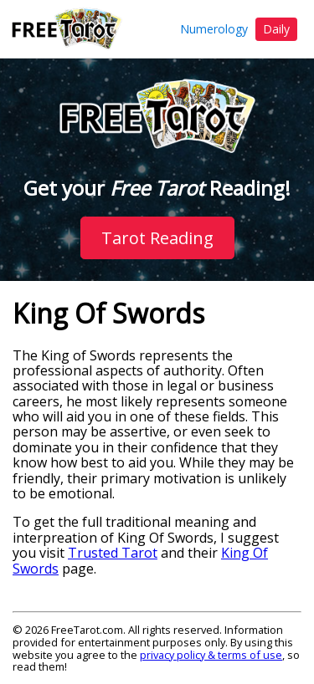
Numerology (214, 29)
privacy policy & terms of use (211, 654)
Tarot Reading (157, 238)
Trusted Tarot (112, 553)
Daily (276, 29)
